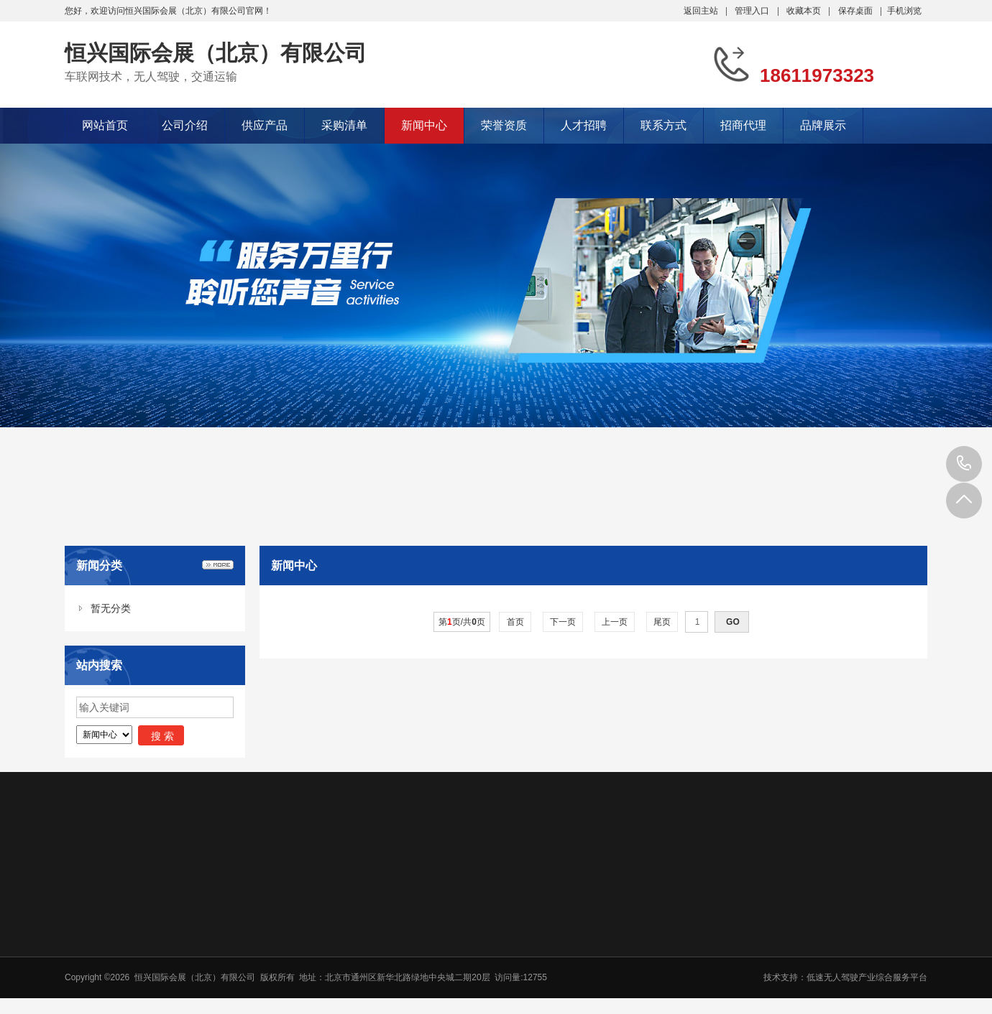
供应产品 (265, 125)
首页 (515, 622)
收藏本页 (803, 11)
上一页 (615, 622)
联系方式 (663, 125)
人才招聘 (584, 125)
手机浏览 (904, 11)
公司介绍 (185, 125)
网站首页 (105, 125)
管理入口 (752, 11)
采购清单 (344, 125)
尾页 (662, 622)
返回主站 (701, 11)
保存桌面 (855, 11)
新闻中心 (424, 125)
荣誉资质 (504, 125)
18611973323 (964, 464)
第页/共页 (461, 622)
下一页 (563, 622)
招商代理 (743, 125)
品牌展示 (823, 125)
